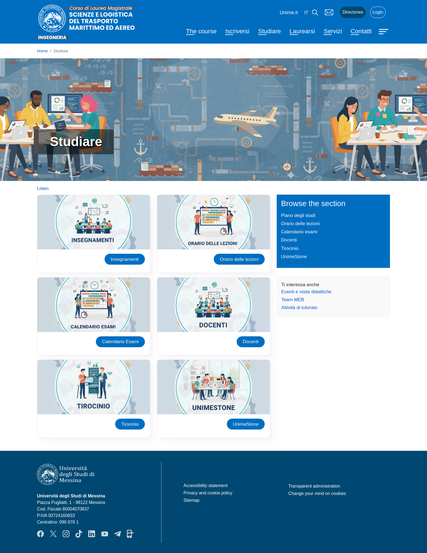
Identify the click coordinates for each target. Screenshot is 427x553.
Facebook (40, 534)
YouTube (104, 534)
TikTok (78, 534)
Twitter (53, 534)
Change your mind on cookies (317, 493)
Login (378, 12)
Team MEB (292, 299)
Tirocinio (130, 424)
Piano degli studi (298, 215)
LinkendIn (91, 534)
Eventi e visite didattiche (306, 291)
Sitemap (192, 500)
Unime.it (289, 12)
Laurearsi (302, 31)
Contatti (361, 31)
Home (42, 51)
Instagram (66, 534)
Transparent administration (314, 486)
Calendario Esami (120, 341)
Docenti (250, 341)
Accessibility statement (206, 485)
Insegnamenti (125, 259)
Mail (328, 12)
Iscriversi (237, 31)
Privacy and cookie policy (208, 493)
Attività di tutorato (299, 307)
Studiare (269, 31)
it (306, 12)
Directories (352, 12)
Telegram (117, 534)
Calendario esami (299, 231)
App (130, 534)
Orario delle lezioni (239, 259)
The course (201, 31)
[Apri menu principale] (384, 31)
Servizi (333, 31)
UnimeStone (245, 424)
